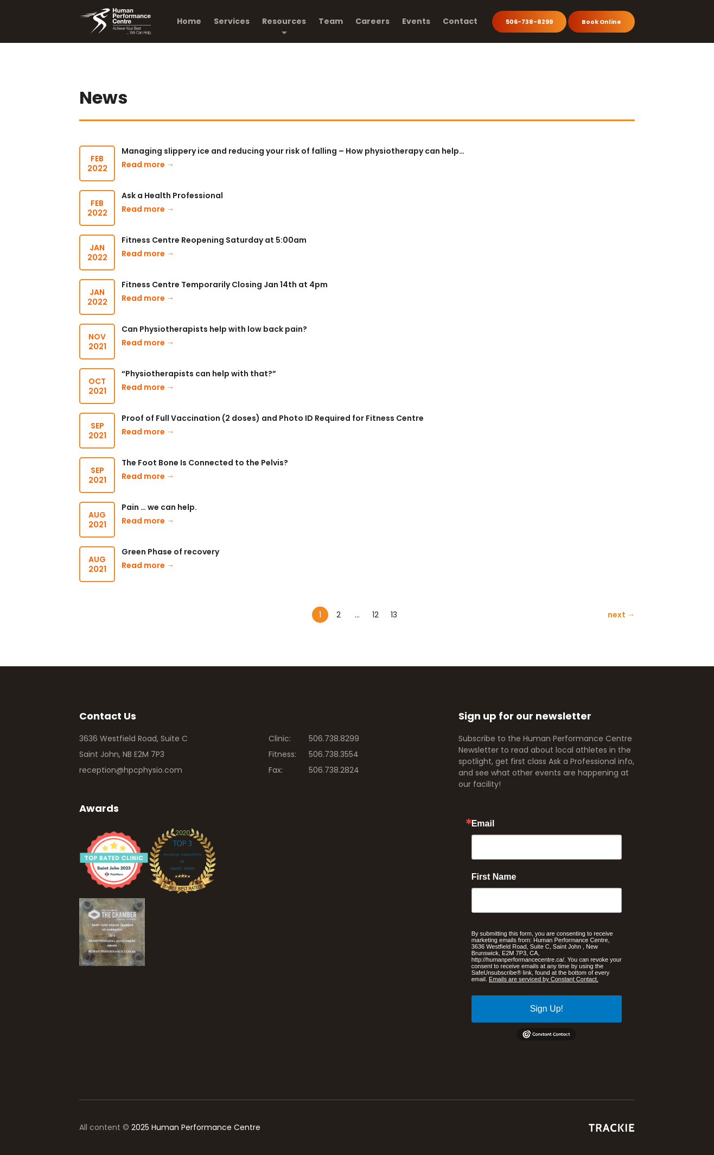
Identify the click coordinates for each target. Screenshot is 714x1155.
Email (483, 823)
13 (394, 614)
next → (621, 614)
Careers (372, 21)
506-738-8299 (529, 21)
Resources (284, 21)
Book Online (601, 21)
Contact (460, 21)
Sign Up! (546, 1008)
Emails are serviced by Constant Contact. (543, 979)
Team (330, 21)
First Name (494, 877)
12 (375, 614)
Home (189, 21)
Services (232, 21)
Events (416, 21)
